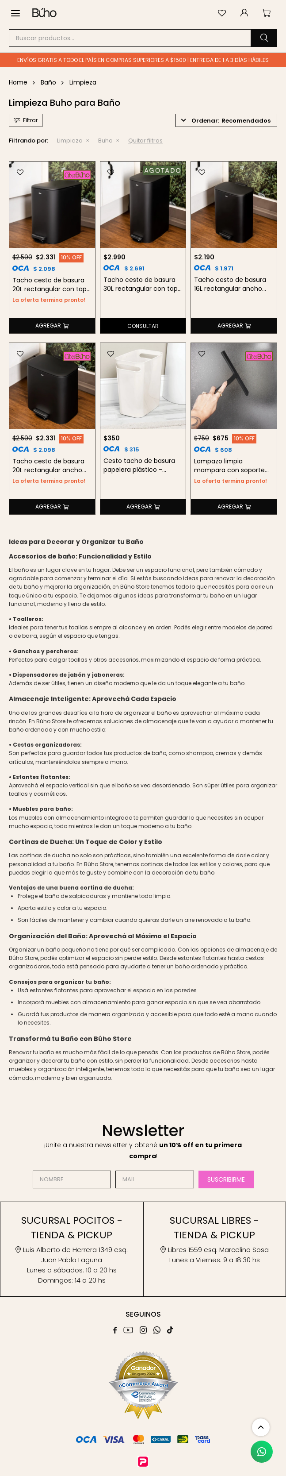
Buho (105, 140)
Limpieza (70, 140)
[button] (264, 38)
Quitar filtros (145, 140)
